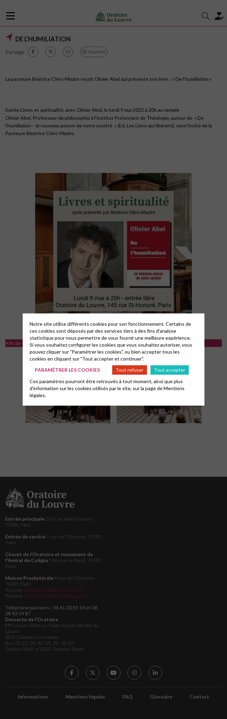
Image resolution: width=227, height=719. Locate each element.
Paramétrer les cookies (67, 370)
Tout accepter (169, 370)
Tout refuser (129, 370)
